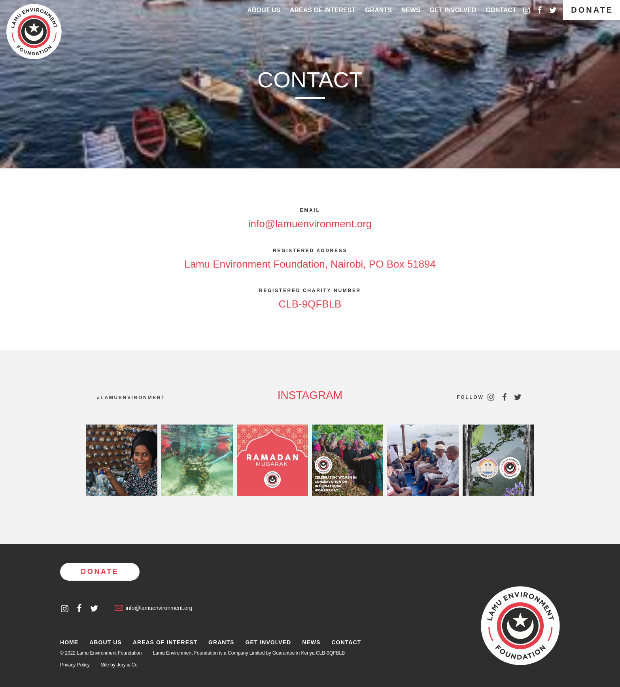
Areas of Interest (165, 642)
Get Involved (453, 10)
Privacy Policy (75, 665)
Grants (378, 10)
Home (69, 642)
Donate (592, 10)
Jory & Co (127, 665)
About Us (263, 10)
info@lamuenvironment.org (310, 224)
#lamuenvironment (131, 397)
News (410, 10)
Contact (501, 10)
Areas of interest (322, 10)
